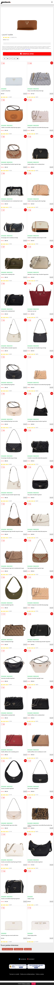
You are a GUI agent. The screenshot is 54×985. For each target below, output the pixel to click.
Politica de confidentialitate (27, 974)
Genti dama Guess (7, 949)
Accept (33, 983)
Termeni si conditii (14, 974)
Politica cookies (40, 974)
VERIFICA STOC (27, 54)
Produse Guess (19, 949)
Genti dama (28, 949)
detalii (25, 93)
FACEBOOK (22, 959)
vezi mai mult (27, 49)
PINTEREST (30, 959)
